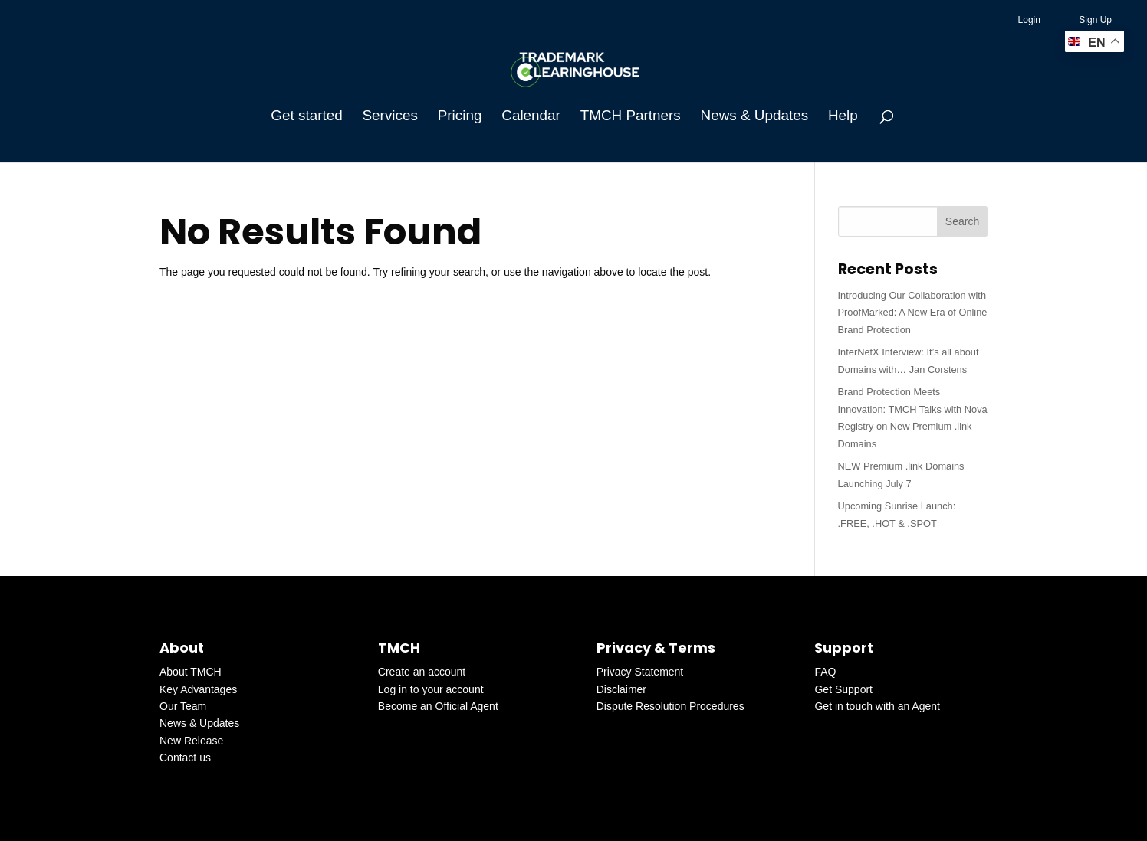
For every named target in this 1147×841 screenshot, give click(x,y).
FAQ (825, 672)
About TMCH (190, 672)
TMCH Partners (630, 116)
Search (962, 221)
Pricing (460, 116)
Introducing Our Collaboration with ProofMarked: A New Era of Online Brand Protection (913, 312)
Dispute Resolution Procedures (670, 706)
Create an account (421, 672)
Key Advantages (198, 689)
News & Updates (754, 116)
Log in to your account (431, 689)
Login (1029, 20)
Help (843, 116)
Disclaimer (621, 689)
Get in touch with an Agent (876, 706)
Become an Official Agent (438, 706)
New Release (191, 741)
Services (390, 116)
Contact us (185, 757)
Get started (306, 116)
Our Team (182, 706)
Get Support (843, 689)
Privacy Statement (640, 672)
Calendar (530, 116)
